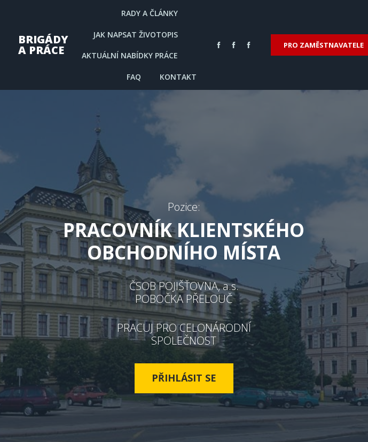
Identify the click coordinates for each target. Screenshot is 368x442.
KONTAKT (178, 77)
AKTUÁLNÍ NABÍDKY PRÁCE (130, 55)
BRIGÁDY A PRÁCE (43, 45)
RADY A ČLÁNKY (149, 13)
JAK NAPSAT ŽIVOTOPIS (135, 34)
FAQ (134, 77)
